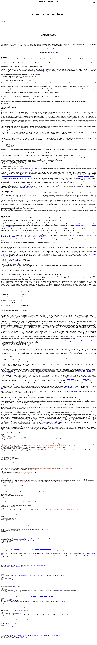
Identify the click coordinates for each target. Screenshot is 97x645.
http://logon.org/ (44, 48)
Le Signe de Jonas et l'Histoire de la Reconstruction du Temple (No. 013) (40, 71)
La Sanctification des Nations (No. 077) (37, 236)
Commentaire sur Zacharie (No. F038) (82, 225)
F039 (2, 380)
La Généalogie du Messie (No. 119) (67, 90)
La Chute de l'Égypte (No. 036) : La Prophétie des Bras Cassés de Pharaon (79, 340)
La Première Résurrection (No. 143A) (70, 387)
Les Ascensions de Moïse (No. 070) (72, 165)
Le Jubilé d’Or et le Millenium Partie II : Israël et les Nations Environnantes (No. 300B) (20, 372)
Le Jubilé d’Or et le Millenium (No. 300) (86, 371)
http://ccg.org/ (52, 48)
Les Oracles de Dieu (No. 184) (29, 168)
